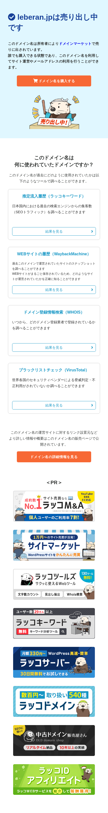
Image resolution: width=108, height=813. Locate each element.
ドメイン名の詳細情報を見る (54, 457)
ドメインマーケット (75, 44)
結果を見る (69, 231)
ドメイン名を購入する (54, 81)
